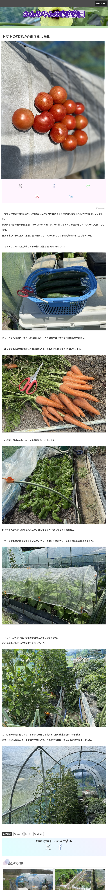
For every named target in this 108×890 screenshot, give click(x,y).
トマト (28, 834)
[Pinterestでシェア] (37, 196)
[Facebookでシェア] (54, 185)
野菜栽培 (7, 834)
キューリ (18, 834)
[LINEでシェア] (87, 185)
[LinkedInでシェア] (70, 196)
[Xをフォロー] (48, 846)
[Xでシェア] (20, 185)
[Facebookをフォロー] (60, 846)
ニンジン (38, 834)
